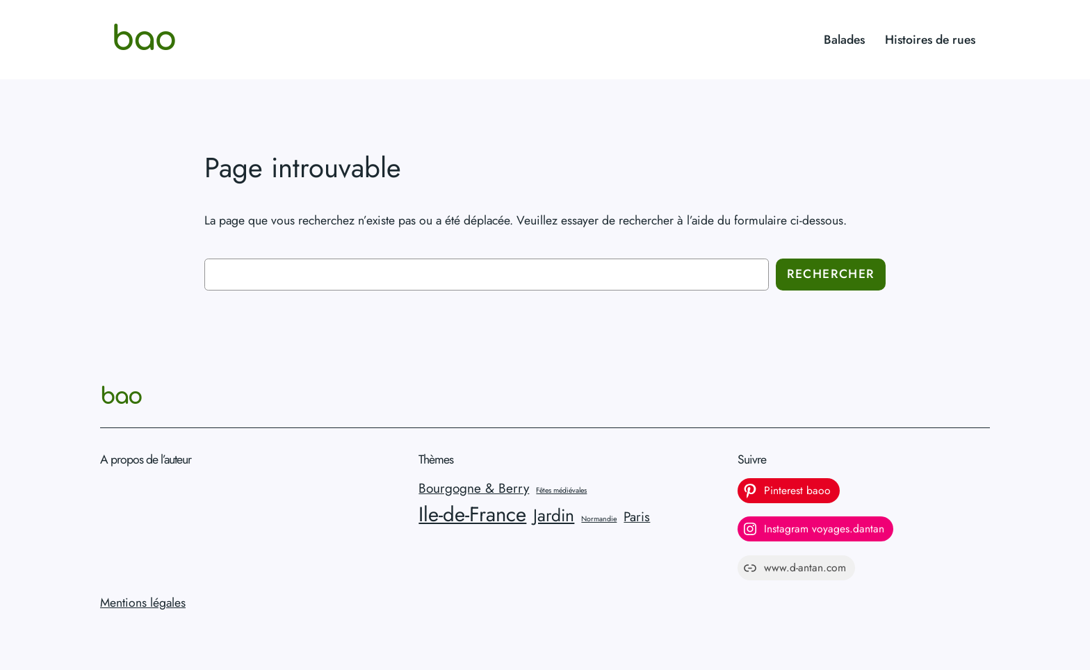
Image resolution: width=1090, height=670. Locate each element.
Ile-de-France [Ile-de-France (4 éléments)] (472, 514)
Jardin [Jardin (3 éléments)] (553, 515)
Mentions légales (143, 603)
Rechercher (831, 274)
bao (143, 39)
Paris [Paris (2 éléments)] (637, 516)
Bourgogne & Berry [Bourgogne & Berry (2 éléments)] (473, 488)
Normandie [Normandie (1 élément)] (599, 519)
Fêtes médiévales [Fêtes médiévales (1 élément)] (561, 490)
